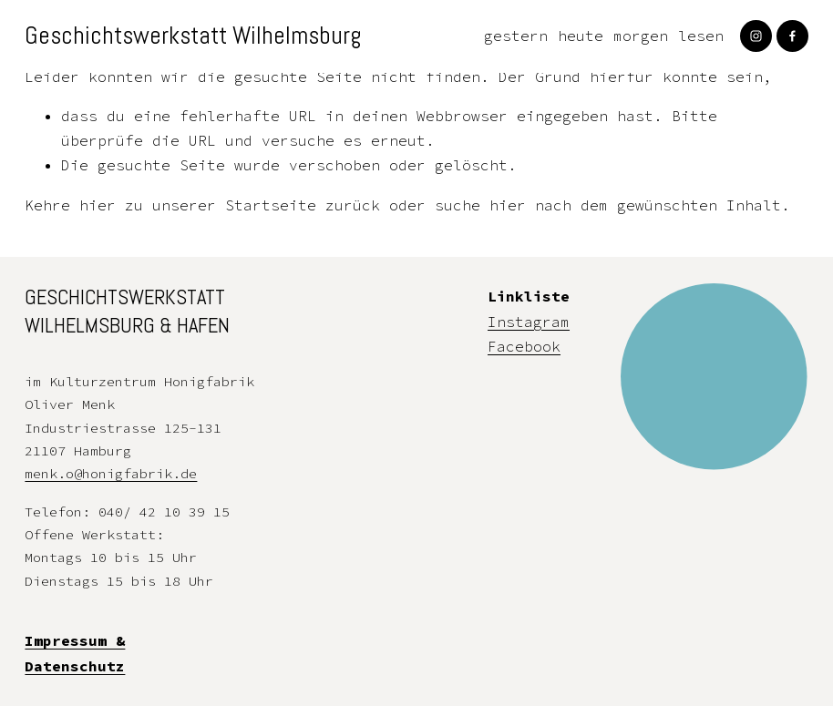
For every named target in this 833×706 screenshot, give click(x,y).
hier (97, 205)
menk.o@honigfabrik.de (111, 473)
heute (580, 35)
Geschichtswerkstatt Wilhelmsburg (193, 35)
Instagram (529, 321)
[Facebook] (792, 36)
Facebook (524, 346)
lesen (701, 35)
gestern (516, 35)
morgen (640, 35)
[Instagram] (756, 36)
